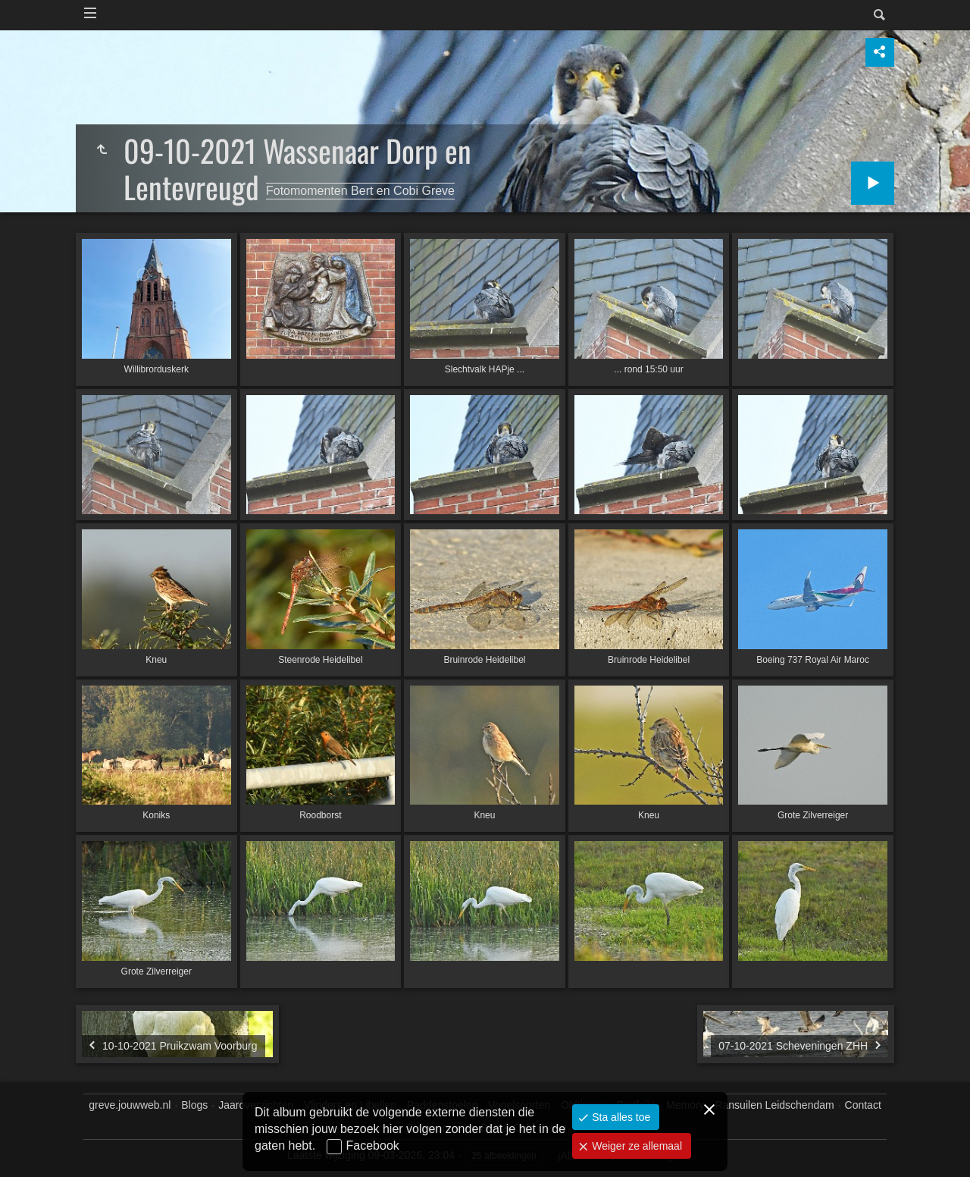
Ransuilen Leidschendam (774, 1105)
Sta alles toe (619, 1117)
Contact (863, 1105)
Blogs (194, 1105)
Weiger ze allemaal (635, 1146)
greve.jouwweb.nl (130, 1105)
